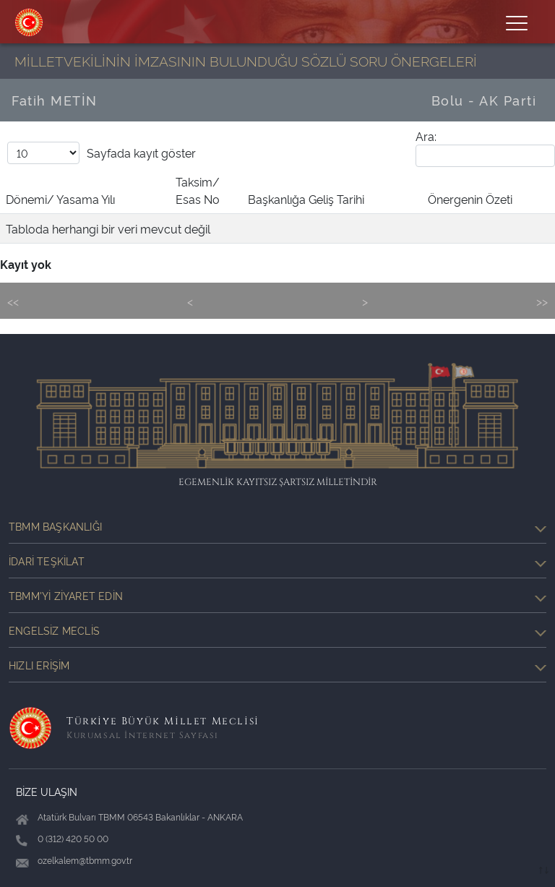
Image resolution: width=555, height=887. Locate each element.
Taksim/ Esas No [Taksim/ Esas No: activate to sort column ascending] (198, 190)
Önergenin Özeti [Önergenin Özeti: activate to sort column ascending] (470, 199)
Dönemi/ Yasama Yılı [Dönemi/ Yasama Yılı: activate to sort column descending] (60, 199)
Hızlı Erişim (277, 665)
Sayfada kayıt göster (101, 153)
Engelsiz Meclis (277, 630)
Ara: (485, 147)
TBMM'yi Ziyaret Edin (277, 595)
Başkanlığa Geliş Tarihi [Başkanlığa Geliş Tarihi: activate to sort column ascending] (306, 199)
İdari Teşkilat (277, 561)
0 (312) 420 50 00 (73, 838)
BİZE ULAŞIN (46, 791)
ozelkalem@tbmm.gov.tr (85, 860)
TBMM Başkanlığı (277, 526)
